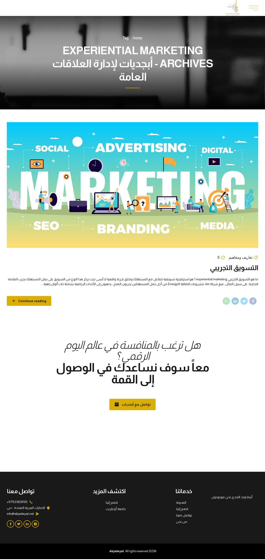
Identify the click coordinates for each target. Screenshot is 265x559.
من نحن (181, 521)
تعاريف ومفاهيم (240, 257)
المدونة (181, 502)
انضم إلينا (182, 509)
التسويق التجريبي (234, 267)
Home (137, 38)
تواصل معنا (184, 515)
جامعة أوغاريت (116, 509)
